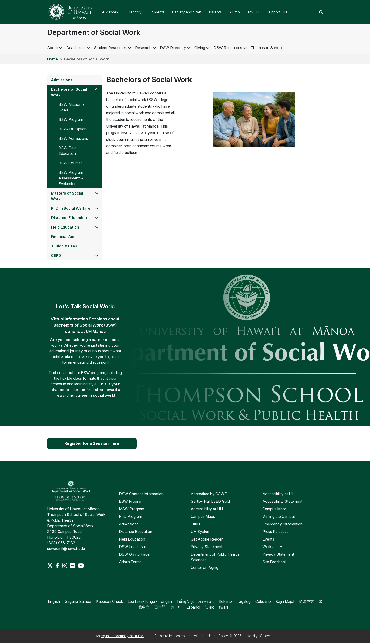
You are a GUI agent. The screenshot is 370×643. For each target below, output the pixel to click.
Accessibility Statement (282, 501)
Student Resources (110, 47)
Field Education (65, 227)
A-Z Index (110, 12)
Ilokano (225, 601)
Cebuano (263, 601)
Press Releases (275, 531)
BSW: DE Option (73, 129)
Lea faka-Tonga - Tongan (150, 601)
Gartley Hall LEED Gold (210, 501)
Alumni (234, 12)
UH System (200, 531)
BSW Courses (71, 163)
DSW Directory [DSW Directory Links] (175, 47)
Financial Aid (62, 236)
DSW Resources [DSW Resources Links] (230, 47)
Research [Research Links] (145, 47)
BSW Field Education (67, 150)
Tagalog (244, 601)
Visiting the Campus (279, 516)
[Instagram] (65, 565)
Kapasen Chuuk (109, 601)
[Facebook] (58, 565)
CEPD (56, 255)
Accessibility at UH (207, 509)
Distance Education (69, 217)
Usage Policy (217, 636)
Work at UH (272, 546)
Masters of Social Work (67, 196)
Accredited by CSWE (209, 493)
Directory (134, 12)
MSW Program (131, 509)
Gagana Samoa (78, 601)
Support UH (277, 12)
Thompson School (266, 47)
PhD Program (130, 516)
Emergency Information (282, 524)
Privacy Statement (206, 546)
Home (52, 59)
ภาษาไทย (206, 601)
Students (156, 12)
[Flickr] (73, 565)
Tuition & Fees (64, 246)
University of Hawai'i (258, 636)
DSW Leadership (133, 546)
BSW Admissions (73, 138)
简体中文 (306, 601)
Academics (75, 47)
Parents (215, 12)
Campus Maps (203, 516)
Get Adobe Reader (207, 539)
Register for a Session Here (91, 443)
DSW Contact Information (141, 493)
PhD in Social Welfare (70, 208)
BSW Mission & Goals (72, 107)
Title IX (197, 524)
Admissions (61, 79)
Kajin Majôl (285, 601)
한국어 (176, 607)
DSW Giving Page (134, 554)
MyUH (253, 12)
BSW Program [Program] (71, 119)
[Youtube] (81, 565)
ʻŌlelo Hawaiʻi (216, 607)
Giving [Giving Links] (202, 47)
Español (193, 607)
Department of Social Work (93, 32)
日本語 (160, 607)
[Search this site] (321, 12)
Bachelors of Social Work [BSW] (69, 92)
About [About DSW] (52, 47)
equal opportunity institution (122, 636)
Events (268, 539)
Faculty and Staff (186, 12)
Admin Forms (130, 561)
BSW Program (131, 501)
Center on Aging (204, 567)
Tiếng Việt (185, 601)
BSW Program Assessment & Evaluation (71, 178)
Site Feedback (274, 561)
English (54, 601)
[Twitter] (50, 565)
